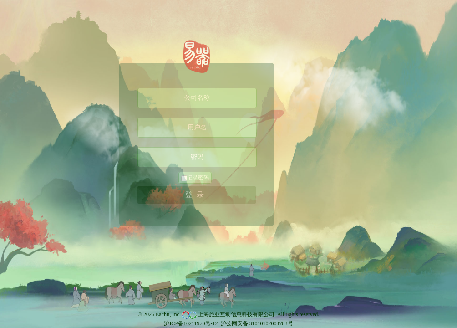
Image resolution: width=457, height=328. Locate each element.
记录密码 (195, 177)
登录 (196, 195)
